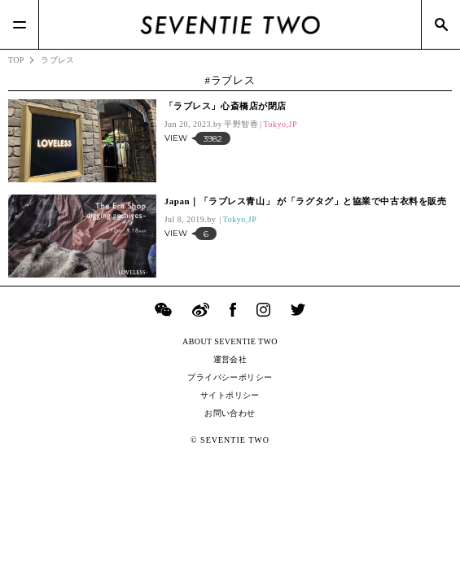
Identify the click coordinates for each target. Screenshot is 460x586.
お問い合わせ (229, 413)
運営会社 (230, 359)
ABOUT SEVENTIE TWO (230, 341)
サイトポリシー (230, 395)
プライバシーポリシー (229, 377)
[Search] (440, 24)
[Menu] (19, 24)
